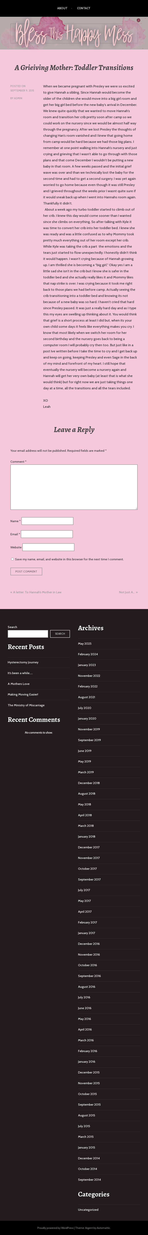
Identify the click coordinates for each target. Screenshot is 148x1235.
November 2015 (89, 1083)
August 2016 (86, 987)
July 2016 (84, 997)
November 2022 (89, 676)
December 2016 (89, 944)
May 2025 (84, 643)
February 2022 (88, 686)
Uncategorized (88, 1210)
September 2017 (89, 879)
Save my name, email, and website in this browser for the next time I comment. (69, 559)
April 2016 (85, 1029)
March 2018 (86, 826)
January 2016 (86, 1061)
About (62, 8)
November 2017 (89, 858)
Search (12, 627)
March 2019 (86, 772)
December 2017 (88, 847)
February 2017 (87, 922)
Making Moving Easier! (23, 694)
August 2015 (86, 1115)
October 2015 (87, 1094)
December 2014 (89, 1158)
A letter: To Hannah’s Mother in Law (37, 592)
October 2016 (87, 965)
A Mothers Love (18, 684)
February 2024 (88, 654)
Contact (84, 8)
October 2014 (87, 1169)
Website (16, 547)
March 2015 (85, 1137)
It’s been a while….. (20, 673)
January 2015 (86, 1147)
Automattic (103, 1228)
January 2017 (86, 933)
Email (15, 534)
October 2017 (87, 869)
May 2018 (84, 804)
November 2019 (89, 729)
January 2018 (86, 836)
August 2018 (86, 793)
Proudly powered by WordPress (55, 1228)
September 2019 (89, 740)
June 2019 (85, 751)
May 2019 (84, 761)
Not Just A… (127, 592)
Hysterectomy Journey (23, 662)
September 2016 (89, 976)
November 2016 (89, 954)
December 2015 (88, 1072)
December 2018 (89, 783)
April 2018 (85, 815)
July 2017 (84, 890)
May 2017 (84, 901)
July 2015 (84, 1126)
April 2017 (85, 911)
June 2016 (84, 1008)
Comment (18, 461)
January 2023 (87, 665)
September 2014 (89, 1179)
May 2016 (84, 1019)
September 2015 (89, 1104)
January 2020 (87, 718)
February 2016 (87, 1051)
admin (18, 98)
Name (15, 521)
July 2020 (84, 708)
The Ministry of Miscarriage (26, 705)
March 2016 (86, 1040)
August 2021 (86, 697)
